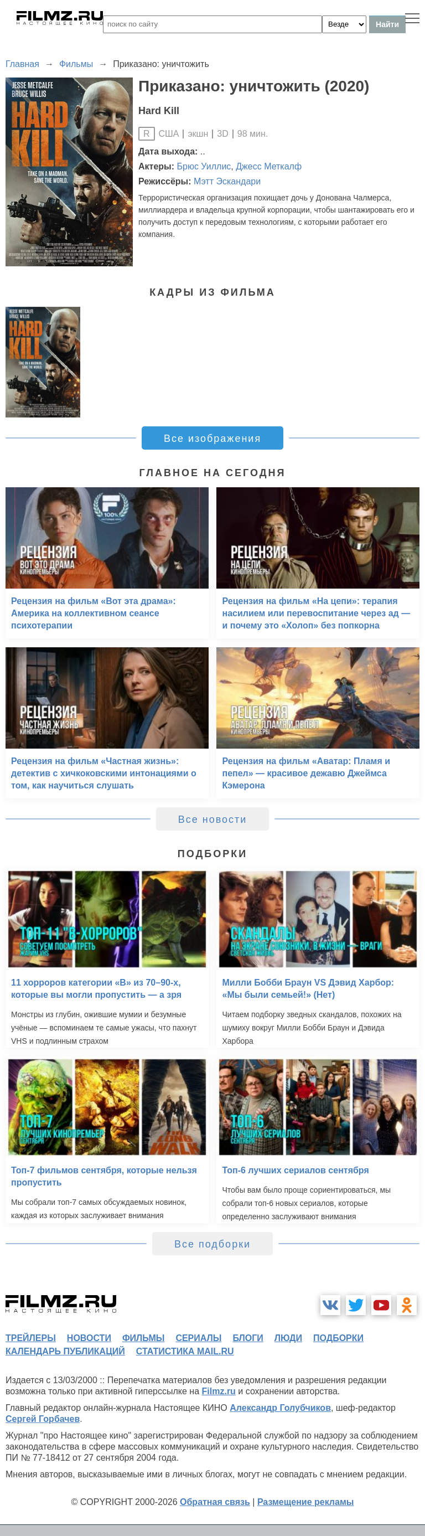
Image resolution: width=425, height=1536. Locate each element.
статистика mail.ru (185, 1351)
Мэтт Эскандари (227, 181)
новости (89, 1338)
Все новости (212, 819)
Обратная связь (215, 1502)
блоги (247, 1338)
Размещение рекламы (305, 1502)
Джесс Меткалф (269, 166)
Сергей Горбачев (43, 1419)
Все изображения (212, 438)
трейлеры (31, 1338)
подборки (338, 1338)
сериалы (198, 1338)
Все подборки (212, 1244)
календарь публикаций (65, 1351)
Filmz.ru (219, 1391)
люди (288, 1338)
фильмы (143, 1338)
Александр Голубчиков (280, 1408)
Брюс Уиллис (204, 166)
